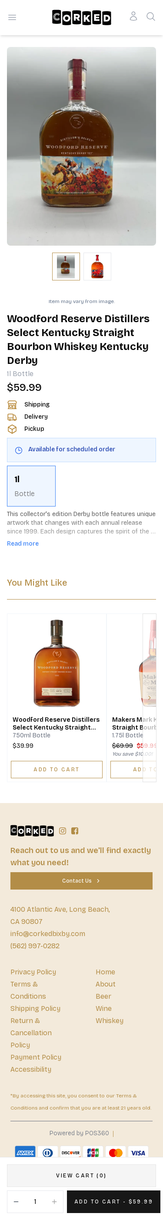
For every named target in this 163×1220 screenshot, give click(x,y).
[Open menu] (12, 17)
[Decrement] (16, 1202)
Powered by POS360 (79, 1133)
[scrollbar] (81, 486)
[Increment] (54, 1202)
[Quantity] (35, 1201)
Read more (23, 543)
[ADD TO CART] (57, 769)
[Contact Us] (81, 881)
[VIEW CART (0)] (81, 1175)
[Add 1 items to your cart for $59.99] (113, 1201)
